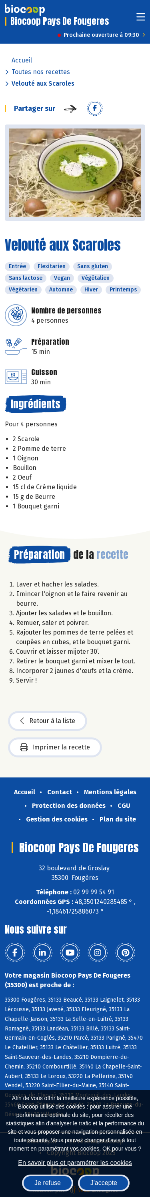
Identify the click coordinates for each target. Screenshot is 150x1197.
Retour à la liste (47, 721)
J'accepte (103, 1182)
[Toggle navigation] (140, 19)
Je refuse (47, 1182)
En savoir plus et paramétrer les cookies (75, 1162)
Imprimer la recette (55, 747)
